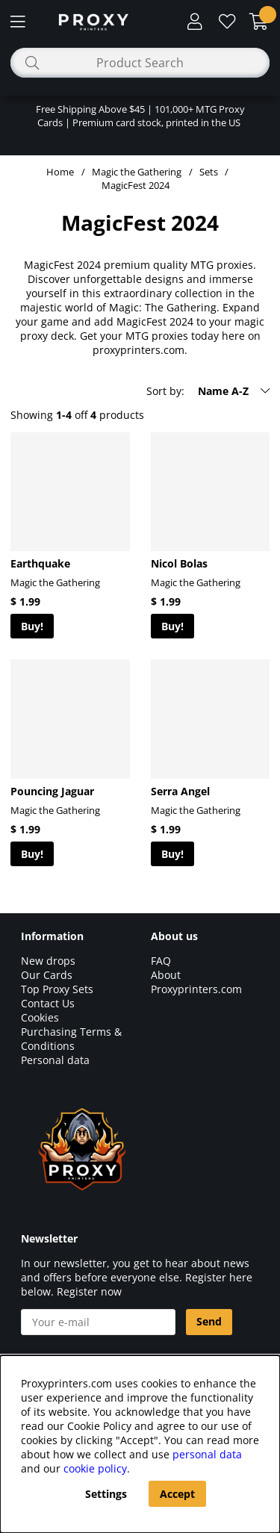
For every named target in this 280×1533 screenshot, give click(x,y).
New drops (48, 961)
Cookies (40, 1017)
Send (209, 1321)
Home (60, 171)
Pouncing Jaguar (52, 791)
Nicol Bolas (179, 563)
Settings (106, 1494)
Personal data (55, 1060)
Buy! (32, 626)
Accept (177, 1494)
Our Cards (46, 975)
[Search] (140, 63)
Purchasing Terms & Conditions (71, 1038)
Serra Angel (180, 791)
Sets (208, 171)
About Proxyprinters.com (196, 982)
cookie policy (95, 1468)
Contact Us (48, 1003)
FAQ (161, 961)
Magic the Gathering (136, 171)
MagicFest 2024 (135, 185)
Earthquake (40, 563)
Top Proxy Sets (57, 989)
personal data (207, 1454)
